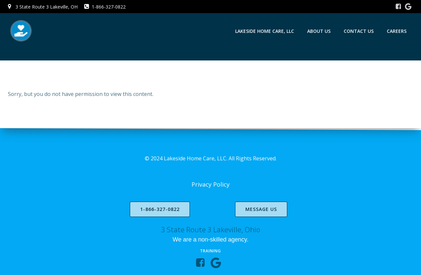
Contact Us (359, 31)
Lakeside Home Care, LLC (264, 31)
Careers (397, 31)
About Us (319, 31)
